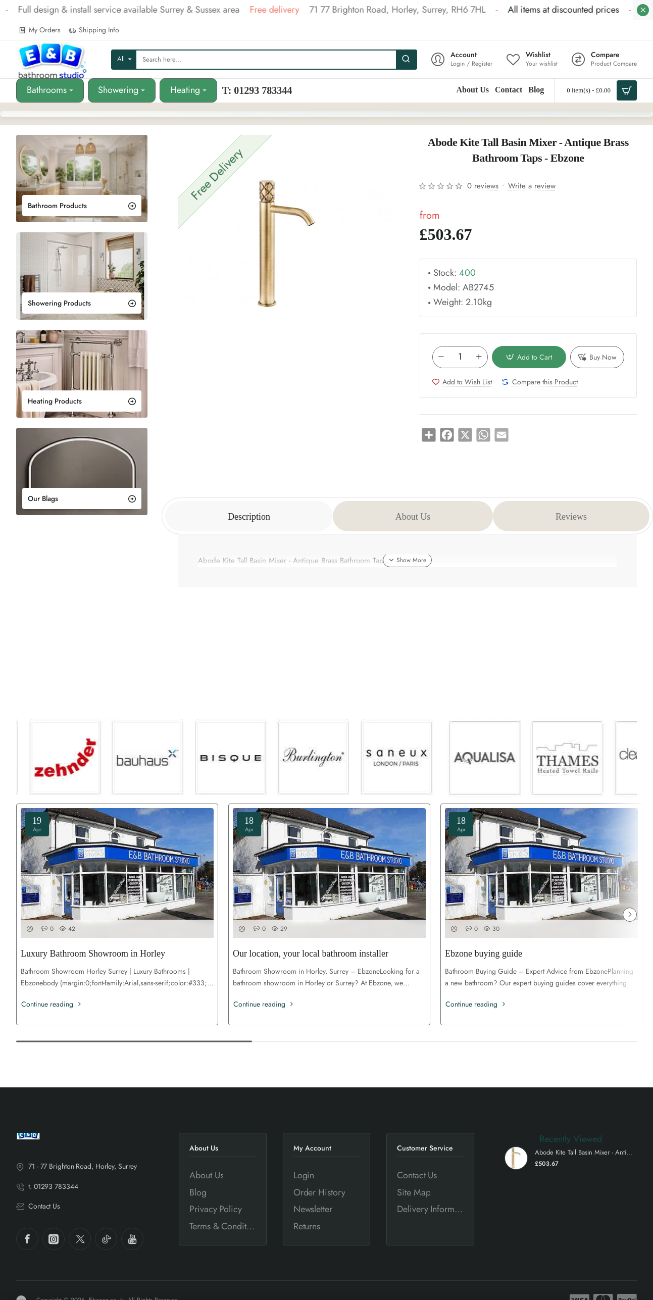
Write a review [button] (532, 185)
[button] (529, 357)
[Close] (643, 10)
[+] (478, 357)
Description (249, 517)
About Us (413, 517)
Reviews (571, 517)
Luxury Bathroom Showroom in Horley (93, 953)
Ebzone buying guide (483, 953)
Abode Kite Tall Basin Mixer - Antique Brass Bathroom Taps (584, 1152)
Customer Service (425, 1148)
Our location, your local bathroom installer (310, 953)
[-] (441, 357)
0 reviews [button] (482, 185)
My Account (312, 1148)
